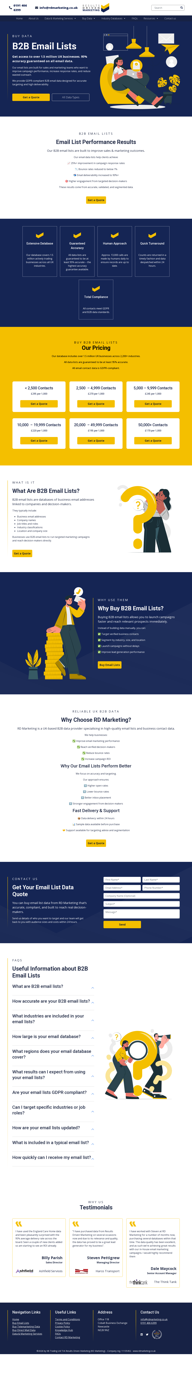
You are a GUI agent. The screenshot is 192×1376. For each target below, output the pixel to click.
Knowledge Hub (64, 1330)
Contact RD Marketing (67, 1337)
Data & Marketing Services (60, 18)
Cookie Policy (62, 1326)
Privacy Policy (62, 1323)
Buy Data (88, 18)
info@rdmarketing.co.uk (59, 8)
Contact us (170, 18)
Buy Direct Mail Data (23, 1330)
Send (122, 924)
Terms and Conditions (67, 1319)
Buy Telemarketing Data (26, 1326)
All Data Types (70, 97)
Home (19, 18)
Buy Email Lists (109, 665)
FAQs (135, 18)
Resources (151, 18)
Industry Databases (113, 18)
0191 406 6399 (20, 7)
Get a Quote (31, 97)
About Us (34, 18)
